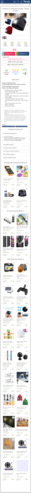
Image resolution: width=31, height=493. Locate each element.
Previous (4, 24)
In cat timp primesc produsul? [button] (10, 147)
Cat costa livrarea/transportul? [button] (10, 133)
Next (27, 24)
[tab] (15, 133)
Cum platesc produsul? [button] (8, 144)
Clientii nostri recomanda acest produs (15, 73)
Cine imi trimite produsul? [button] (9, 154)
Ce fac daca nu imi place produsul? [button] (11, 151)
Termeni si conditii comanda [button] (9, 157)
